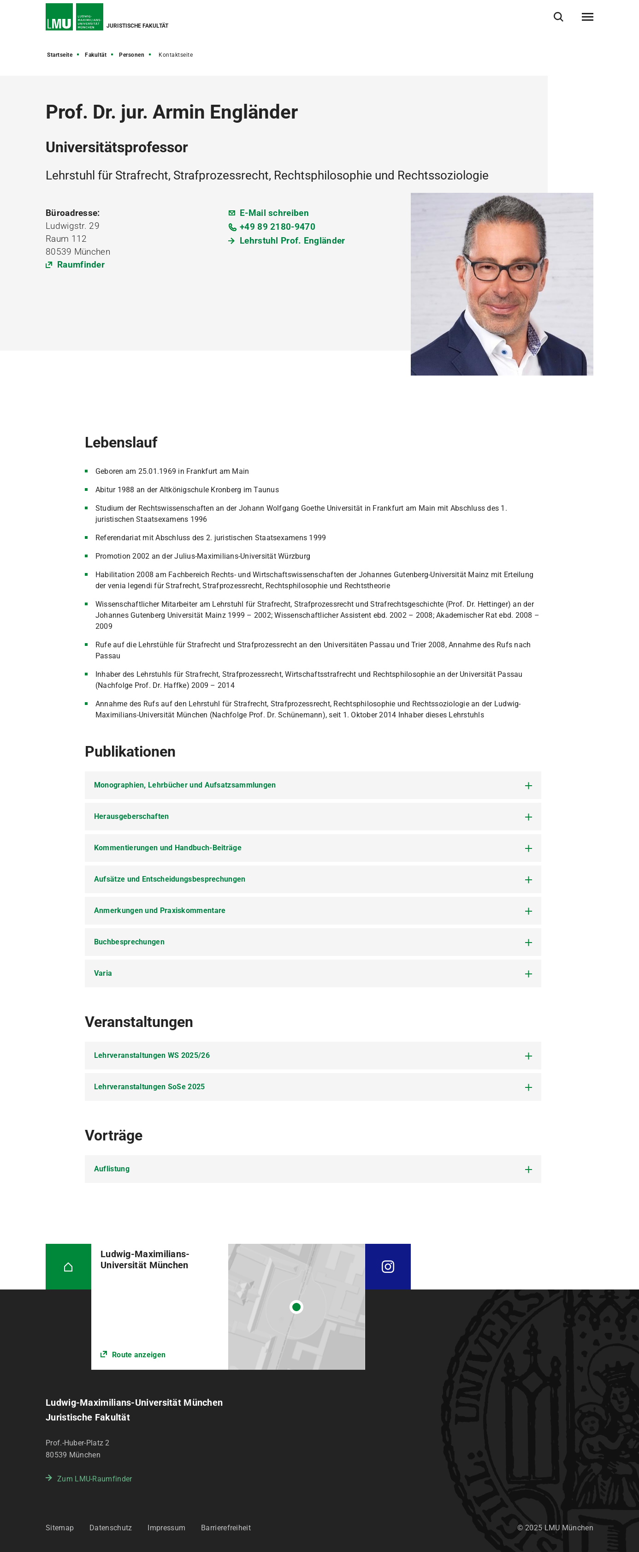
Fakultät (95, 55)
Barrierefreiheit (226, 1527)
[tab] (313, 785)
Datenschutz (110, 1527)
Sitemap (60, 1527)
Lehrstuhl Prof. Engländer (292, 240)
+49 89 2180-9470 (277, 226)
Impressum (166, 1527)
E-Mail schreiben (274, 213)
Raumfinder (81, 264)
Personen (131, 55)
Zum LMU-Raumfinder (94, 1478)
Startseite (59, 55)
